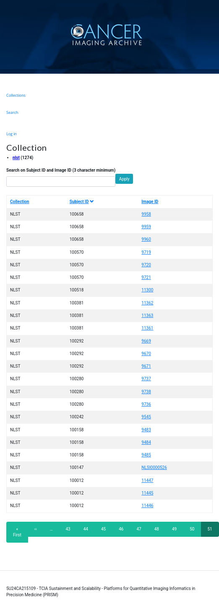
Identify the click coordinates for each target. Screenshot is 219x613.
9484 (146, 442)
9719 (146, 252)
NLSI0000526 (154, 467)
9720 (146, 265)
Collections (16, 95)
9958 (146, 214)
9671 (146, 366)
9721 (146, 277)
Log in (11, 134)
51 (213, 531)
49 (177, 528)
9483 (146, 430)
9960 (146, 239)
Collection (19, 201)
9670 (146, 353)
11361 (147, 328)
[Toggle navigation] (212, 34)
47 (141, 528)
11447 (147, 480)
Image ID (149, 201)
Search (12, 112)
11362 (147, 303)
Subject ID (82, 201)
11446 (147, 505)
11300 (147, 290)
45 (106, 528)
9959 (146, 226)
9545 (146, 417)
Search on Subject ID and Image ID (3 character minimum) (60, 170)
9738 (146, 391)
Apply (124, 179)
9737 (146, 378)
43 (71, 528)
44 (88, 528)
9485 (146, 455)
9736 (146, 404)
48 (159, 528)
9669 (146, 341)
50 (194, 528)
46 (123, 528)
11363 (147, 315)
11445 (147, 493)
